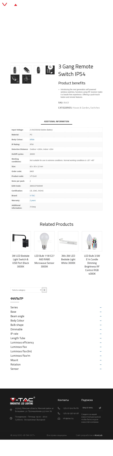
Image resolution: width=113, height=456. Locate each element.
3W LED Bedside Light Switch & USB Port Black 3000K (20, 277)
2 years (33, 217)
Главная (28, 34)
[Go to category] (44, 306)
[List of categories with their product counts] (26, 306)
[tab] (56, 138)
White (32, 156)
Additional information (56, 137)
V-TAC (32, 212)
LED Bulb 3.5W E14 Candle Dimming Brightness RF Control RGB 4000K (92, 281)
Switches (58, 34)
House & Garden (43, 34)
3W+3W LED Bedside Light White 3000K (68, 275)
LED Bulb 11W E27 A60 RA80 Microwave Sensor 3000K (44, 277)
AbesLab (98, 451)
